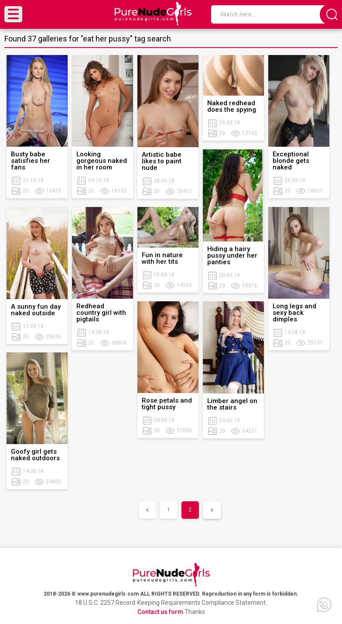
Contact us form (160, 611)
